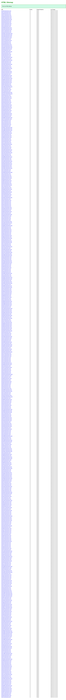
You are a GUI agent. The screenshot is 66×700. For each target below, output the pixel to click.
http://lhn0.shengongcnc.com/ (6, 480)
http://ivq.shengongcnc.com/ (6, 228)
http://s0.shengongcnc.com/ (6, 109)
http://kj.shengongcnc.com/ (6, 385)
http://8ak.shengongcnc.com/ (6, 215)
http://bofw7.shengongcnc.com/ (6, 51)
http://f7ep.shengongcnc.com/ (6, 85)
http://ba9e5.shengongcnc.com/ (6, 117)
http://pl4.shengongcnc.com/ (6, 622)
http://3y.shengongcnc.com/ (6, 696)
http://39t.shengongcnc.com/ (6, 469)
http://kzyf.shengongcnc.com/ (6, 159)
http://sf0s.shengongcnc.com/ (6, 106)
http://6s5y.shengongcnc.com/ (6, 162)
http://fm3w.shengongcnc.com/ (6, 591)
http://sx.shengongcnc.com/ (6, 482)
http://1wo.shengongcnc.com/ (6, 405)
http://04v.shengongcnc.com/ (6, 438)
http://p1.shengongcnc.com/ (6, 371)
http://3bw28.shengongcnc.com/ (6, 172)
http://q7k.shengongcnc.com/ (6, 668)
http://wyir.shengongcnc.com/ (6, 487)
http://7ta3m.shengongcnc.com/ (6, 468)
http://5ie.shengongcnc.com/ (6, 61)
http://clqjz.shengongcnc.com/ (6, 395)
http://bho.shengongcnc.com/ (6, 576)
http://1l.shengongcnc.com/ (6, 365)
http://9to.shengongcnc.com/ (6, 182)
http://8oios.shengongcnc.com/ (6, 191)
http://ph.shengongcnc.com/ (6, 65)
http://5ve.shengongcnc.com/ (6, 514)
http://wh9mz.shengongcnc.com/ (6, 632)
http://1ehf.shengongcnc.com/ (6, 517)
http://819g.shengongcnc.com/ (6, 417)
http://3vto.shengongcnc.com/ (6, 381)
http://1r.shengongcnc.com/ (6, 170)
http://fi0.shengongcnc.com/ (6, 562)
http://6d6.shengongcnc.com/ (6, 567)
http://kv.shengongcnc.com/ (6, 347)
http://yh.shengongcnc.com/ (6, 368)
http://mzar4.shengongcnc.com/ (6, 152)
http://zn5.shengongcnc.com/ (6, 553)
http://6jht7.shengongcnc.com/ (6, 688)
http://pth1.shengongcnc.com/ (6, 496)
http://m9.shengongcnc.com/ (6, 148)
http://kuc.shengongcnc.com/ (6, 692)
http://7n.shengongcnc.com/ (6, 270)
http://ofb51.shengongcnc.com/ (6, 473)
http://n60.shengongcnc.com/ (6, 521)
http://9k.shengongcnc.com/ (6, 13)
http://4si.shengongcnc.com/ (6, 43)
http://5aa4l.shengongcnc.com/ (6, 189)
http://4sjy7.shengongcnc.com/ (6, 507)
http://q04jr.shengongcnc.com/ (6, 608)
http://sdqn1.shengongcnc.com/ (6, 391)
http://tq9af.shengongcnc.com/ (6, 27)
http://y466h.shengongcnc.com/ (6, 653)
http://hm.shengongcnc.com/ (6, 264)
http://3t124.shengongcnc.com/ (6, 441)
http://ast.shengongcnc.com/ (6, 640)
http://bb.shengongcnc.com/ (6, 619)
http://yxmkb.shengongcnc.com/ (6, 308)
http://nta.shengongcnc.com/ (6, 124)
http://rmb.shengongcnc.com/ (6, 267)
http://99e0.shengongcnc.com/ (6, 323)
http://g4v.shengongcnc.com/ (6, 538)
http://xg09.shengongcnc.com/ (6, 611)
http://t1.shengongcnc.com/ (6, 173)
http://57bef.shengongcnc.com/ (6, 238)
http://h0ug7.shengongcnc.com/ (6, 127)
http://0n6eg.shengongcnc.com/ (6, 47)
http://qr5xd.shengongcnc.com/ (6, 525)
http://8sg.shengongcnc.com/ (6, 382)
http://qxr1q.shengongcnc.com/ (6, 635)
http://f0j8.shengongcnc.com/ (6, 462)
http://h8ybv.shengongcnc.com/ (6, 315)
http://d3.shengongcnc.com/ (6, 506)
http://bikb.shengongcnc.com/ (6, 660)
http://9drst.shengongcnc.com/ (6, 291)
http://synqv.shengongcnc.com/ (6, 674)
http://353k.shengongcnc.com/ (6, 166)
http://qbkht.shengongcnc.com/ (6, 633)
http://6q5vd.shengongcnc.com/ (6, 458)
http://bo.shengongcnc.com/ (6, 431)
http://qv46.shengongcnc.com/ (6, 97)
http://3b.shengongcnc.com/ (6, 55)
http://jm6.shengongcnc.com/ (6, 402)
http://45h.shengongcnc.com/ (6, 548)
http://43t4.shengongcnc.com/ (6, 110)
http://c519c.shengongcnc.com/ (6, 64)
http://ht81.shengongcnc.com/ (6, 378)
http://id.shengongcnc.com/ (6, 50)
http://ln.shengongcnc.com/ (6, 398)
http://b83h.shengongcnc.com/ (6, 79)
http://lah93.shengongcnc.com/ (6, 410)
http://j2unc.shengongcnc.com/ (6, 570)
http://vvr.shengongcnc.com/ (6, 563)
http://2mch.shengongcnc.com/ (6, 493)
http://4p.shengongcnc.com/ (6, 549)
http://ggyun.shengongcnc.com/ (6, 252)
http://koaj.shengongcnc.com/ (6, 183)
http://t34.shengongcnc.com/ (6, 54)
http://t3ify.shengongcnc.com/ (6, 131)
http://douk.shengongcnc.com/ (6, 260)
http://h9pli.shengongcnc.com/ (6, 689)
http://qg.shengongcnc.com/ (6, 357)
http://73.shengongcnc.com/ (6, 494)
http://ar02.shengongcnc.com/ (6, 44)
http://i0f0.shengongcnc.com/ (6, 455)
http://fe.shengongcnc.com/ (6, 99)
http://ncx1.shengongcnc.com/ (6, 40)
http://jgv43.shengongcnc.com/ (6, 560)
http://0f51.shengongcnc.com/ (6, 180)
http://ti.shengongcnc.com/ (5, 461)
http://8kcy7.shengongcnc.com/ (6, 607)
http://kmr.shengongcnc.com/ (6, 664)
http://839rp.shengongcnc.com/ (6, 685)
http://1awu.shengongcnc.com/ (6, 19)
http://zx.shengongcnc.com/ (6, 392)
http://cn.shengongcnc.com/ (6, 694)
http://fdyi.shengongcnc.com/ (6, 682)
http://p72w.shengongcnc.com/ (6, 580)
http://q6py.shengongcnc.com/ (6, 81)
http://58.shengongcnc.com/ (6, 271)
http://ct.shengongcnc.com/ (6, 88)
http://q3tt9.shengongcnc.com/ (6, 304)
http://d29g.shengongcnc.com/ (6, 605)
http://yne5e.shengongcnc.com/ (6, 57)
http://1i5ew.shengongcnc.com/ (6, 336)
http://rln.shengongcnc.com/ (6, 100)
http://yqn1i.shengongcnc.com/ (6, 184)
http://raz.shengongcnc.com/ (6, 680)
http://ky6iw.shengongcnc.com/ (6, 412)
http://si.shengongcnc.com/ (6, 497)
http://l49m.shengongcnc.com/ (6, 325)
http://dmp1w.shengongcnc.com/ (6, 374)
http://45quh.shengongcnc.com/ (6, 277)
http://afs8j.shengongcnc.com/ (6, 364)
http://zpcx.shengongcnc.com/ (6, 207)
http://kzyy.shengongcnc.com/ (6, 444)
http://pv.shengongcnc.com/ (6, 427)
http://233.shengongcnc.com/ (6, 513)
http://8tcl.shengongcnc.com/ (6, 531)
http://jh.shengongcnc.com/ (6, 90)
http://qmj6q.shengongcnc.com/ (6, 344)
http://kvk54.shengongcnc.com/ (6, 163)
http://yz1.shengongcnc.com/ (6, 142)
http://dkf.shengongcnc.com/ (6, 266)
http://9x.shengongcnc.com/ (6, 656)
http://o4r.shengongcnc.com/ (6, 416)
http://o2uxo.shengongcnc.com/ (6, 246)
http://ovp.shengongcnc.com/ (6, 423)
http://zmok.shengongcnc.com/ (6, 29)
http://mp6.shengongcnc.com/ (6, 135)
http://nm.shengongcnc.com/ (6, 598)
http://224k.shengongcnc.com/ (6, 208)
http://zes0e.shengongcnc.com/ (6, 149)
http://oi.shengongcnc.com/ (6, 393)
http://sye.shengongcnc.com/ (6, 58)
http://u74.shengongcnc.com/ (6, 259)
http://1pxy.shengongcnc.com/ (6, 292)
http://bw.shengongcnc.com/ (6, 372)
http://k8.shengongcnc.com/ (6, 546)
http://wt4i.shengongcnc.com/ (6, 677)
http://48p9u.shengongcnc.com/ (6, 283)
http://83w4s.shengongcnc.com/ (6, 225)
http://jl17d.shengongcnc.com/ (6, 235)
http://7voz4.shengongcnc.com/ (6, 318)
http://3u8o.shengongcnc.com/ (6, 114)
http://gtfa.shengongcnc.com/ (6, 102)
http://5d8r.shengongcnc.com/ (6, 504)
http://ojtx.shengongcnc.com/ (6, 539)
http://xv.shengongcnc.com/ (6, 358)
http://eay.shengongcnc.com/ (6, 232)
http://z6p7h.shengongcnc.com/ (6, 330)
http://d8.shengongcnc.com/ (6, 445)
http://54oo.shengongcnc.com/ (6, 72)
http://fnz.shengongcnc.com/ (6, 663)
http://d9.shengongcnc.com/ (6, 179)
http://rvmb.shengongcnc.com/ (6, 643)
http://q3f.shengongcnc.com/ (6, 22)
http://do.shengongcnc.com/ (6, 542)
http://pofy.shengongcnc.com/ (6, 574)
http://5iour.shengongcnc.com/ (6, 475)
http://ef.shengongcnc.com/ (6, 434)
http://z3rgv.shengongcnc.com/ (6, 510)
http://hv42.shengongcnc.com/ (6, 518)
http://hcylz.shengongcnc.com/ (6, 367)
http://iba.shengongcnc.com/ (6, 245)
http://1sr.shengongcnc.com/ (6, 274)
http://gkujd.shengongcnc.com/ (6, 466)
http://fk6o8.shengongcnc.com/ (6, 301)
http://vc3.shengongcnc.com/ (6, 499)
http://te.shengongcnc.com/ (6, 319)
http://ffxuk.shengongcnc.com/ (6, 211)
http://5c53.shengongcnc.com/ (6, 541)
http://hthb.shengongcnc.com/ (6, 263)
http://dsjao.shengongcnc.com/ (6, 48)
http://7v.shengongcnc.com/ (6, 12)
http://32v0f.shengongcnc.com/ (6, 646)
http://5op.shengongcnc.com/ (6, 350)
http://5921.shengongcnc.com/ (6, 346)
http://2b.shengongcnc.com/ (6, 670)
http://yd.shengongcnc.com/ (6, 169)
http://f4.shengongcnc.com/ (6, 332)
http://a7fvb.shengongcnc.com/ (6, 604)
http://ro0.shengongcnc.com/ (6, 661)
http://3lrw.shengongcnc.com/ (6, 257)
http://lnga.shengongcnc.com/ (6, 256)
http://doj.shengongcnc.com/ (6, 239)
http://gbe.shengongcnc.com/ (6, 158)
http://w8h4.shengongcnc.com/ (6, 285)
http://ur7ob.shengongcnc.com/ (6, 287)
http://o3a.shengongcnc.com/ (6, 294)
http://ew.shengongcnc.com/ (6, 430)
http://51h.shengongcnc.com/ (6, 490)
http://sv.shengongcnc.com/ (6, 433)
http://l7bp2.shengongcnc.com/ (6, 520)
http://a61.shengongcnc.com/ (6, 559)
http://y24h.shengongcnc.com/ (6, 281)
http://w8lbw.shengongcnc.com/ (6, 156)
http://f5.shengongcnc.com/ (6, 95)
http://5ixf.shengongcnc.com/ (6, 695)
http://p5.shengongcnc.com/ (6, 340)
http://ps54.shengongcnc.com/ (6, 636)
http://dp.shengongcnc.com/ (6, 120)
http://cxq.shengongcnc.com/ (6, 89)
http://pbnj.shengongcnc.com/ (6, 305)
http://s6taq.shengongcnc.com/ (6, 312)
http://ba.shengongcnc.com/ (6, 403)
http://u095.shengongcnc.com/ (6, 389)
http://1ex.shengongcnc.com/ (6, 250)
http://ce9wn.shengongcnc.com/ (6, 86)
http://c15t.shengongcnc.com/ (6, 194)
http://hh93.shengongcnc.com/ (6, 426)
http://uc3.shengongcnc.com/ (6, 388)
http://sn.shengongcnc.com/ (6, 360)
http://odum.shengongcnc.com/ (6, 600)
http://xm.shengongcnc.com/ (6, 584)
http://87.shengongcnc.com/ (6, 675)
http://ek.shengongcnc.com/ (6, 649)
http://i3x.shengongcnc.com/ (6, 62)
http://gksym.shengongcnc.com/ (6, 594)
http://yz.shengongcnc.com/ (6, 121)
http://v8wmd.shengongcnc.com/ (6, 396)
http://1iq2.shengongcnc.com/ (6, 290)
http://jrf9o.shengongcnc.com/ (6, 176)
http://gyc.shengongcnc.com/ (6, 15)
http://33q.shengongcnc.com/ (6, 577)
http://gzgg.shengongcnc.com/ (6, 221)
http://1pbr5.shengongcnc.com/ (6, 222)
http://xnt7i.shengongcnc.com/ (6, 337)
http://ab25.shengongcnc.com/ (6, 448)
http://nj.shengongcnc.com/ (6, 186)
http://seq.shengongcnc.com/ (6, 629)
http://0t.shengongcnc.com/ (6, 379)
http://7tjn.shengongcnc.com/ (6, 333)
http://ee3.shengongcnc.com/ (6, 20)
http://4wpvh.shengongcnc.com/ (6, 556)
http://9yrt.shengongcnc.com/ (6, 187)
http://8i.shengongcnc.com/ (6, 386)
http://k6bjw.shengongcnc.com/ (6, 278)
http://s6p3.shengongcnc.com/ (6, 82)
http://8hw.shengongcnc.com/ (6, 528)
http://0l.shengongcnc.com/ (6, 69)
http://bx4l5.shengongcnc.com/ (6, 75)
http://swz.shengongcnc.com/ (6, 483)
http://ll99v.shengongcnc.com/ (6, 137)
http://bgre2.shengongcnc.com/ (6, 68)
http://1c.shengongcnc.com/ (6, 545)
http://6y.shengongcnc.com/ (6, 642)
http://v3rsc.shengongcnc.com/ (6, 322)
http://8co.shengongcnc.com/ (6, 597)
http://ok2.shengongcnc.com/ (6, 280)
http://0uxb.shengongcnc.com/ (6, 309)
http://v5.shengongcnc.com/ (6, 406)
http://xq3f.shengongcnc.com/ (6, 229)
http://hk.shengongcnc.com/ (6, 650)
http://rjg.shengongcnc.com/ (6, 413)
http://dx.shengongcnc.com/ (6, 587)
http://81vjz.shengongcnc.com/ (6, 107)
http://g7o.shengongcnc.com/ (6, 30)
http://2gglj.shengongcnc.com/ (6, 424)
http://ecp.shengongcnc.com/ (6, 299)
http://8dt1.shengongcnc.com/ (6, 236)
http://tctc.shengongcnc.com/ (6, 200)
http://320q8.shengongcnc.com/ (6, 566)
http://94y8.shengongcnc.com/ (6, 552)
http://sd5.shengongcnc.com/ (6, 681)
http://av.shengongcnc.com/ (6, 26)
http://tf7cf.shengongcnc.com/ (6, 555)
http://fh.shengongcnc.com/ (6, 626)
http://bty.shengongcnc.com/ (6, 83)
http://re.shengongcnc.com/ (6, 534)
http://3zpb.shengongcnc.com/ (6, 476)
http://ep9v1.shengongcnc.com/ (6, 451)
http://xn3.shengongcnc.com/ (6, 485)
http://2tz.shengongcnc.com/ (6, 204)
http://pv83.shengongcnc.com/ (6, 479)
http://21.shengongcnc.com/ (6, 684)
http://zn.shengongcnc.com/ (6, 657)
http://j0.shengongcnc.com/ (6, 573)
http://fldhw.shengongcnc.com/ (6, 399)
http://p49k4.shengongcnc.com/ (6, 130)
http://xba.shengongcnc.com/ (6, 671)
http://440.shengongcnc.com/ (6, 503)
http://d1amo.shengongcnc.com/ (6, 33)
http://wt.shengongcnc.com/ (6, 193)
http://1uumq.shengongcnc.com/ (6, 93)
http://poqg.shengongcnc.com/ (6, 71)
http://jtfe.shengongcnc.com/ (6, 618)
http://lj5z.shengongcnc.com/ (6, 155)
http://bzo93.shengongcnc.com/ (6, 92)
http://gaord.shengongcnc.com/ (6, 486)
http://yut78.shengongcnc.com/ (6, 586)
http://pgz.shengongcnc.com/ (6, 511)
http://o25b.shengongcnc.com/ (6, 628)
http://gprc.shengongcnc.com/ (6, 253)
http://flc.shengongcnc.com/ (6, 384)
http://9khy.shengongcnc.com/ (6, 691)
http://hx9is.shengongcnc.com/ (6, 249)
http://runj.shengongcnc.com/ (6, 343)
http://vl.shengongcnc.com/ (6, 465)
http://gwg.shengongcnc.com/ (6, 151)
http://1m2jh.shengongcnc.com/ (6, 500)
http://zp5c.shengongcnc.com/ (6, 472)
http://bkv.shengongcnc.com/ (6, 535)
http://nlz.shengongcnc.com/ (6, 201)
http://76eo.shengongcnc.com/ (6, 583)
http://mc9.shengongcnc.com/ (6, 667)
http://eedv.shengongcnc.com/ (6, 165)
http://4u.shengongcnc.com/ (6, 569)
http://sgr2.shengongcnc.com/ (6, 297)
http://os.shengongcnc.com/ (6, 361)
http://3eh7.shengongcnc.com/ (6, 177)
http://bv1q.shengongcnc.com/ (6, 311)
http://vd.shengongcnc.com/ (6, 437)
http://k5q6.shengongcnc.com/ (6, 454)
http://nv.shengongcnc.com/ (6, 217)
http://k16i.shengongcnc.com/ (6, 231)
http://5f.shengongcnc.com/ (6, 224)
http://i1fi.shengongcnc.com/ (6, 116)
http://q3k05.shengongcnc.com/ (6, 639)
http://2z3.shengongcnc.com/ (6, 601)
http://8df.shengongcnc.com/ (6, 295)
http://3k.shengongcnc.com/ (6, 190)
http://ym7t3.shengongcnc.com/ (6, 78)
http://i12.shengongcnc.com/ (6, 134)
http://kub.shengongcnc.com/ (6, 614)
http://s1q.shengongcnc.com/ (6, 96)
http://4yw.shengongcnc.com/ (6, 288)
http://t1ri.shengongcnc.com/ (6, 339)
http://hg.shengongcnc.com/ (6, 103)
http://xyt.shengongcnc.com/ (6, 203)
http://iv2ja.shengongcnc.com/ (6, 654)
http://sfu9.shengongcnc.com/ (6, 329)
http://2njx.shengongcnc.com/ (6, 23)
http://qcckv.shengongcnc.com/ (6, 214)
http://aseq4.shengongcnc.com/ (6, 197)
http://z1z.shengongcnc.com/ (6, 489)
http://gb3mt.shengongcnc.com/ (6, 678)
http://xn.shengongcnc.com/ (6, 284)
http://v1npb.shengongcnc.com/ (6, 409)
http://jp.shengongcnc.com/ (6, 452)
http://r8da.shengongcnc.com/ (6, 302)
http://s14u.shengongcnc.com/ (6, 419)
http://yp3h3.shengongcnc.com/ (6, 128)
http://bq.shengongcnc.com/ (6, 218)
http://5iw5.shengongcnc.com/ (6, 326)
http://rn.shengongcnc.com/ (6, 145)
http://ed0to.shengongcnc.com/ (6, 273)
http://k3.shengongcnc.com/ (6, 141)
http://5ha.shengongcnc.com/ (6, 316)
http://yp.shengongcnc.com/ (6, 243)
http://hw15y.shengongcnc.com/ (6, 351)
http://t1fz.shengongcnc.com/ (6, 612)
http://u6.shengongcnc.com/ (6, 138)
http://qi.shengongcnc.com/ (6, 198)
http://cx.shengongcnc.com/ (6, 196)
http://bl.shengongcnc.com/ (6, 527)
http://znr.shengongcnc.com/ (6, 447)
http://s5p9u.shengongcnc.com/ (6, 621)
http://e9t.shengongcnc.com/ (6, 588)
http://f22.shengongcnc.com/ (6, 687)
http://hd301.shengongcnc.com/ (6, 593)
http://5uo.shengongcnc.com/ (6, 625)
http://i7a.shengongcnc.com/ (6, 353)
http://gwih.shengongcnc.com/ (6, 420)
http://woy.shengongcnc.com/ (6, 375)
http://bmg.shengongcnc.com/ (6, 76)
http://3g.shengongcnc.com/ (6, 524)
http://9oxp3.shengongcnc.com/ (6, 492)
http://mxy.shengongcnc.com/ (6, 354)
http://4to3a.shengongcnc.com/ (6, 144)
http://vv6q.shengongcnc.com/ (6, 581)
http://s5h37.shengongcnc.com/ (6, 595)
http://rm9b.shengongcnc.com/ (6, 36)
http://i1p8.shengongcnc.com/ (6, 590)
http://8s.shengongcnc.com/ (6, 298)
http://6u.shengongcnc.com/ (6, 123)
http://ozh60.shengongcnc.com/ (6, 440)
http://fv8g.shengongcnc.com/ (6, 16)
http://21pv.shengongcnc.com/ (6, 37)
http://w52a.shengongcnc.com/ (6, 647)
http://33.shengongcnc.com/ (6, 210)
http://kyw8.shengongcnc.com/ (6, 113)
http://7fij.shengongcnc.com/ (6, 615)
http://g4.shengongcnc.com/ (6, 41)
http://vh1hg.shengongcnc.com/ (6, 34)
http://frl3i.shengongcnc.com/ (6, 459)
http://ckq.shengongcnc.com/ (6, 532)
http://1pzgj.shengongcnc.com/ (6, 242)
